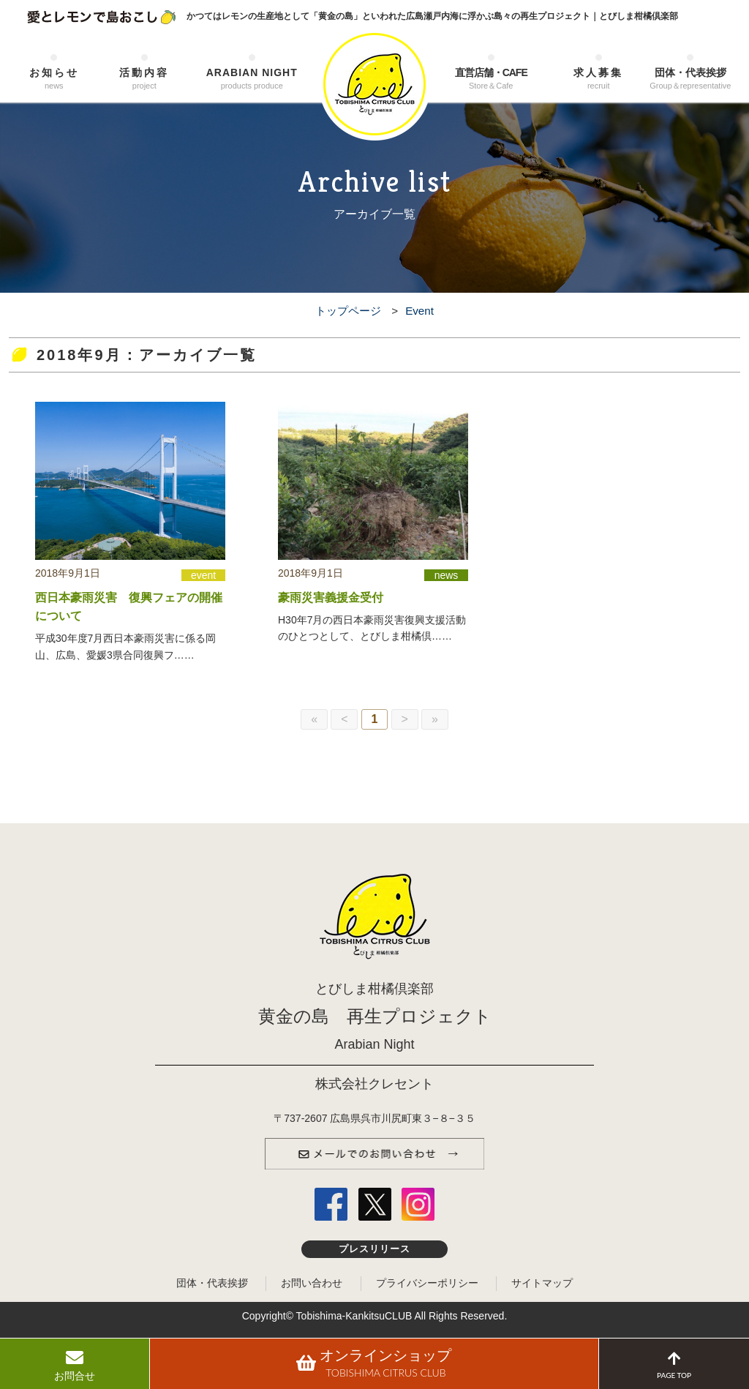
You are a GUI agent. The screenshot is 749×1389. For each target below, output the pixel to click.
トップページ (348, 310)
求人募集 (598, 79)
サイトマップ (542, 1283)
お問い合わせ (311, 1283)
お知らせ (54, 79)
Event (419, 310)
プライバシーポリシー (427, 1283)
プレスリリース (374, 1249)
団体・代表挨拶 (690, 79)
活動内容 (144, 79)
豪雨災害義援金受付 (330, 597)
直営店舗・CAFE (491, 79)
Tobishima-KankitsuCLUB (354, 1316)
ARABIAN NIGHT (251, 79)
